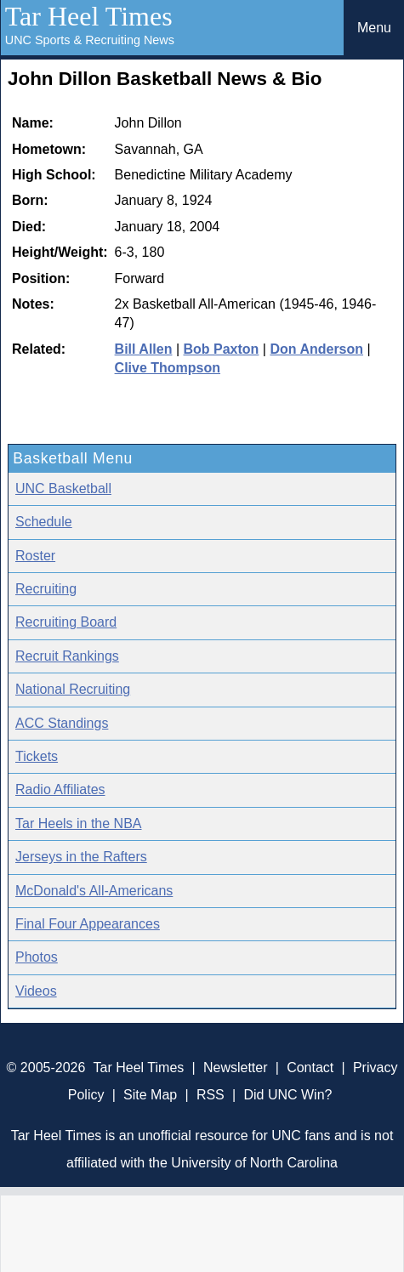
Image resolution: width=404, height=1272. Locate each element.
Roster (35, 555)
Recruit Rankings (67, 656)
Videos (36, 991)
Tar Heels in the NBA (78, 823)
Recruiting (46, 589)
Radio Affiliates (60, 789)
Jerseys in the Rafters (81, 856)
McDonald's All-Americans (94, 890)
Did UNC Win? (287, 1094)
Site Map (150, 1094)
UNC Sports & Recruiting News (89, 40)
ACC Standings (61, 723)
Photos (36, 957)
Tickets (36, 756)
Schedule (43, 521)
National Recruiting (72, 689)
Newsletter (235, 1067)
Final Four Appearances (87, 924)
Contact (310, 1067)
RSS (210, 1094)
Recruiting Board (66, 622)
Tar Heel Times (89, 16)
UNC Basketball (63, 488)
